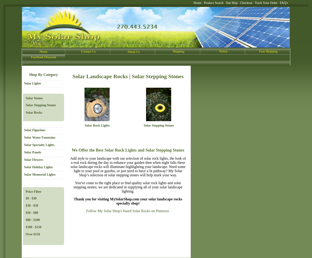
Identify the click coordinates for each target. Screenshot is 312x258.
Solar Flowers (33, 160)
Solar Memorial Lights (40, 174)
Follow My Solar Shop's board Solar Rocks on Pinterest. (128, 211)
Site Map (232, 3)
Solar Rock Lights (97, 125)
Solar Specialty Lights (39, 145)
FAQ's (284, 3)
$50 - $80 (32, 212)
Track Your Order (266, 3)
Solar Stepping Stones (41, 105)
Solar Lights (32, 83)
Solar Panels (32, 152)
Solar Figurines (34, 130)
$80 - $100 (33, 220)
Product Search (214, 3)
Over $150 (33, 234)
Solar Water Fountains (39, 137)
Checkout (246, 3)
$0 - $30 (31, 198)
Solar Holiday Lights (38, 167)
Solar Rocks (34, 112)
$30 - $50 (32, 205)
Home (197, 3)
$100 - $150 (33, 227)
